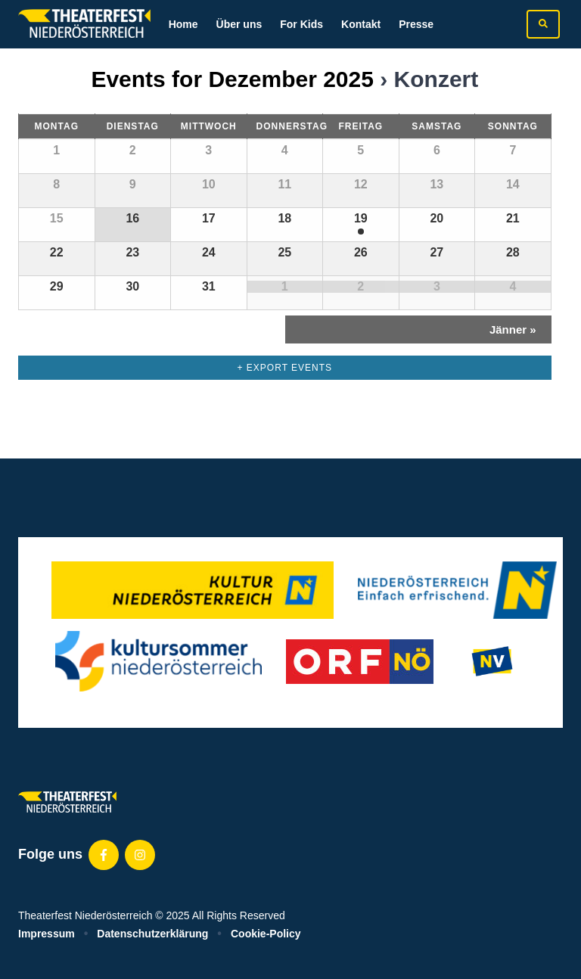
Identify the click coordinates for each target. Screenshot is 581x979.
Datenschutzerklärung (152, 934)
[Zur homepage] (84, 24)
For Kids (301, 24)
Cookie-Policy (266, 934)
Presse (416, 24)
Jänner (512, 329)
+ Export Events (285, 367)
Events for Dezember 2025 (232, 79)
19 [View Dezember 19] (361, 218)
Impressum (46, 934)
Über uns (239, 24)
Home (183, 24)
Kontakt (361, 24)
